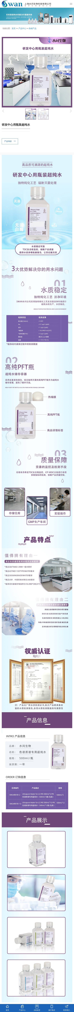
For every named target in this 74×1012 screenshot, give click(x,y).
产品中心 (22, 28)
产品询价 (10, 141)
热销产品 (32, 28)
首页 (14, 28)
